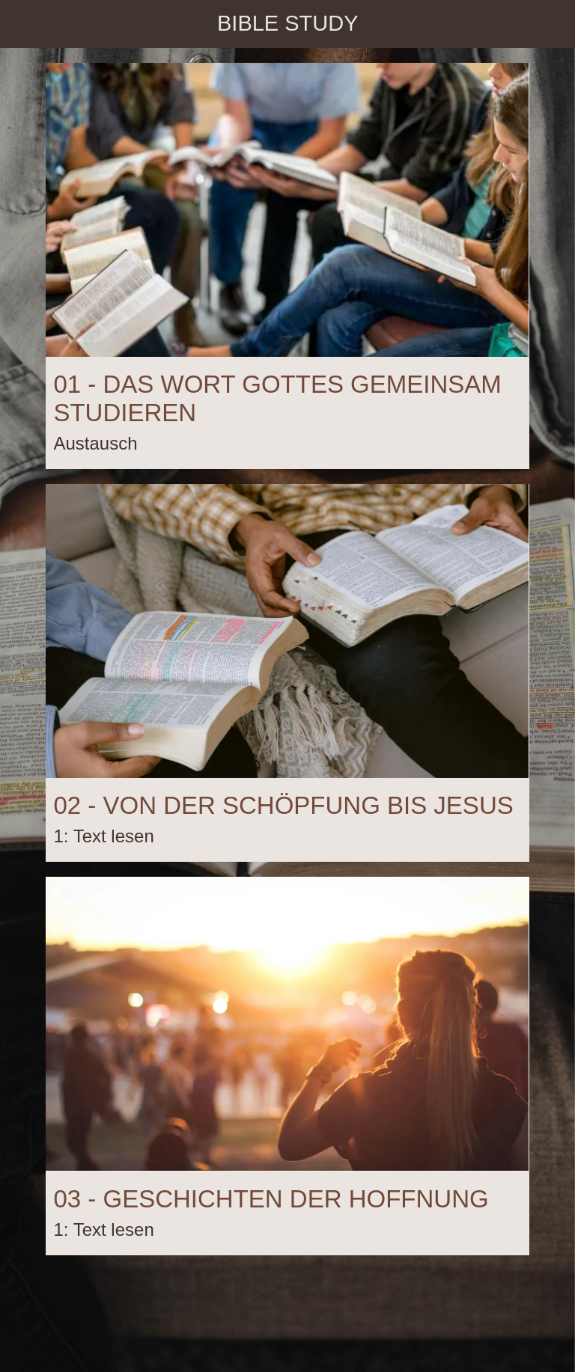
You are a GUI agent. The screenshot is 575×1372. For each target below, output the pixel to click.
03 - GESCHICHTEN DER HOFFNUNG (270, 1199)
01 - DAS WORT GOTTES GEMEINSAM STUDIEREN (277, 398)
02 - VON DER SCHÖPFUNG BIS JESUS (283, 805)
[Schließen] (24, 24)
